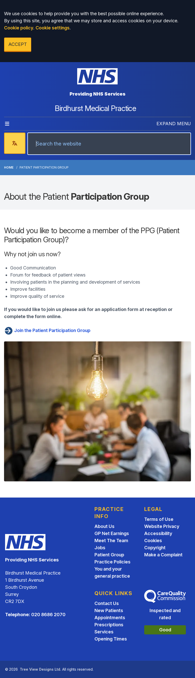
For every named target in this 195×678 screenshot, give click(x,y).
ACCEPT (17, 44)
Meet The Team (111, 540)
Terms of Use (158, 519)
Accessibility (158, 533)
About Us (104, 526)
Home (8, 167)
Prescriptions (108, 624)
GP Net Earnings (111, 533)
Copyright (155, 547)
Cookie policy (18, 27)
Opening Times (110, 639)
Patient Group (109, 554)
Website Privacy (161, 526)
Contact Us (106, 603)
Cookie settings (53, 27)
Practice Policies (112, 561)
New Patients (108, 610)
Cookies (153, 540)
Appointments (109, 617)
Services (103, 631)
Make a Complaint (163, 554)
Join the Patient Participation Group (47, 330)
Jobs (99, 547)
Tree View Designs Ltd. (40, 669)
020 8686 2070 (48, 614)
